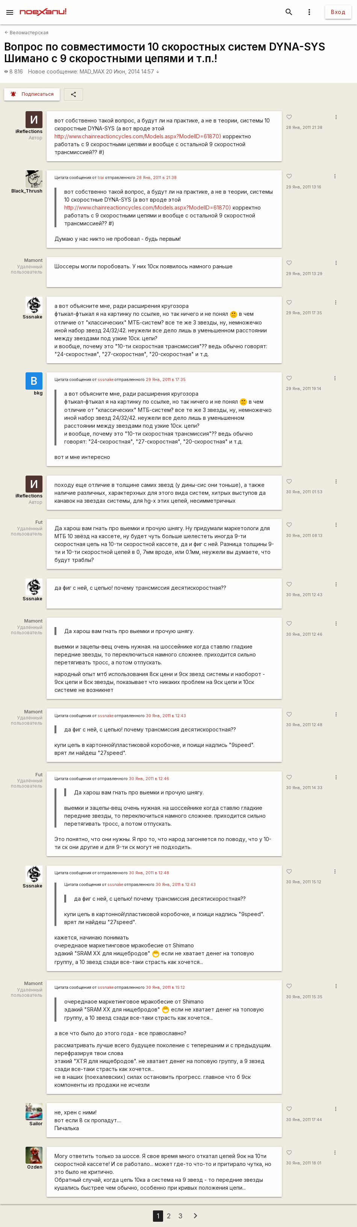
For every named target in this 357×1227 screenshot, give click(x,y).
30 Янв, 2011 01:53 (304, 492)
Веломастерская (26, 32)
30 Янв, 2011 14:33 (304, 787)
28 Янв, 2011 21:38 (304, 127)
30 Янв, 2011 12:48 (304, 724)
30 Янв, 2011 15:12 (303, 882)
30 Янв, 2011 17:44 (304, 1119)
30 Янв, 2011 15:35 (304, 996)
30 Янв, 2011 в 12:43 (166, 715)
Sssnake (32, 317)
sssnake (105, 379)
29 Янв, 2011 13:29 (304, 273)
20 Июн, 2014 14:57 (133, 71)
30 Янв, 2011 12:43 (304, 594)
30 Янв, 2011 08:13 (304, 535)
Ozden (34, 1167)
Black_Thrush (26, 191)
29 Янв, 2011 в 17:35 (166, 379)
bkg (38, 393)
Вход (338, 12)
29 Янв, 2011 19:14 (303, 388)
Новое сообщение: (53, 71)
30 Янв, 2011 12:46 (304, 634)
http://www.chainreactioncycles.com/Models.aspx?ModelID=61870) (137, 136)
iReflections (28, 131)
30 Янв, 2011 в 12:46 (149, 778)
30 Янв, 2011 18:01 (303, 1163)
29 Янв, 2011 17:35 (304, 313)
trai (101, 177)
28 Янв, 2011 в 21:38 (156, 177)
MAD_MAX (92, 71)
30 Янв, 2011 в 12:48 (149, 873)
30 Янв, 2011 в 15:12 (165, 987)
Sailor (35, 1123)
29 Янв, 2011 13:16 (303, 187)
